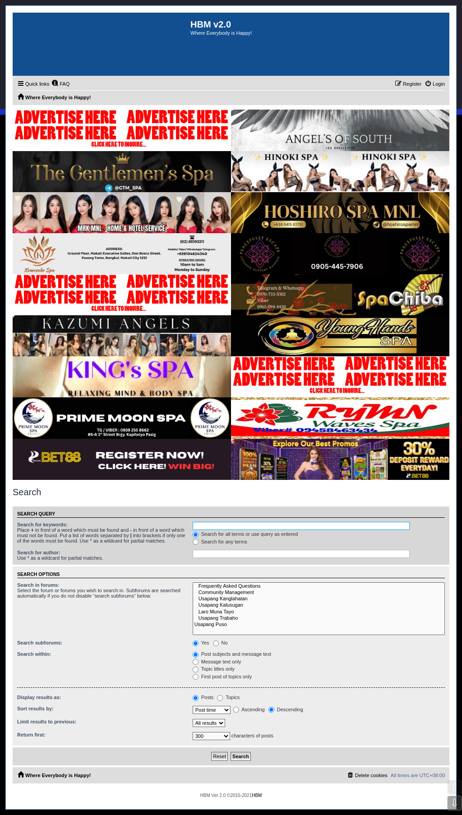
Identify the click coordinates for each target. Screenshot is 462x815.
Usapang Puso (319, 625)
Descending (285, 709)
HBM (257, 795)
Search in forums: (38, 585)
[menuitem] (60, 83)
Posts (203, 697)
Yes (201, 642)
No (220, 642)
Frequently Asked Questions (319, 586)
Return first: (31, 734)
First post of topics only (222, 676)
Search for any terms (220, 541)
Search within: (34, 654)
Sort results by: (35, 708)
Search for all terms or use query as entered (245, 534)
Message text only (217, 661)
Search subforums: (39, 642)
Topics (228, 697)
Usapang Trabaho (319, 618)
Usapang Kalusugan (319, 605)
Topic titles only (214, 669)
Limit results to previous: (46, 721)
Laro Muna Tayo (319, 612)
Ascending (249, 709)
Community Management (319, 592)
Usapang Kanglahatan (319, 599)
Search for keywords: (42, 524)
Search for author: (38, 552)
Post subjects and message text (232, 654)
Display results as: (39, 697)
